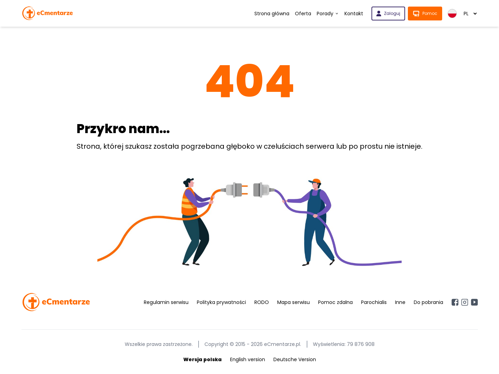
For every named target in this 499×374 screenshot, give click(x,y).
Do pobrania (428, 302)
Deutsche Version (294, 359)
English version (247, 359)
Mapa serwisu (293, 302)
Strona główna (271, 13)
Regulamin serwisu (166, 302)
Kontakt (353, 13)
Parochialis (374, 302)
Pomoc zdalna (335, 302)
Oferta (303, 13)
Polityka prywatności (221, 302)
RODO (261, 302)
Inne (400, 302)
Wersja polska (202, 359)
